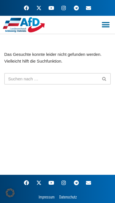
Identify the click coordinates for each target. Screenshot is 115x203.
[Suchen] (51, 79)
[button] (105, 25)
